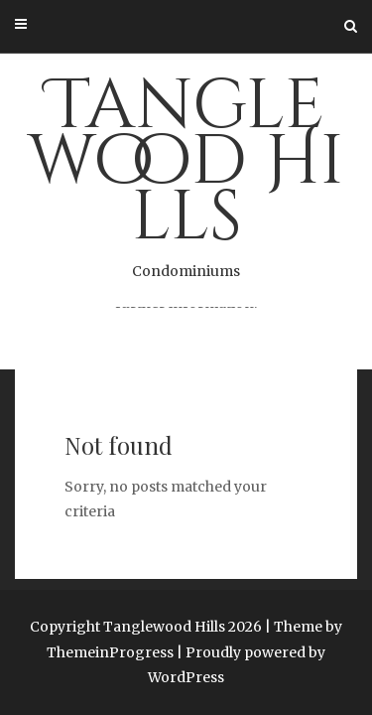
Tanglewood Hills (186, 171)
